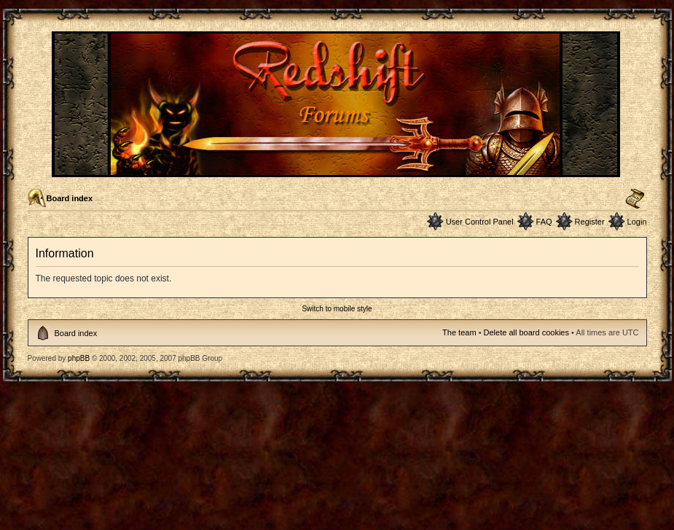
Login (637, 221)
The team (459, 332)
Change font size (635, 199)
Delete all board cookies (526, 332)
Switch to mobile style (337, 309)
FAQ (544, 221)
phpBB (79, 358)
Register (590, 221)
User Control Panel (480, 221)
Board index (70, 198)
